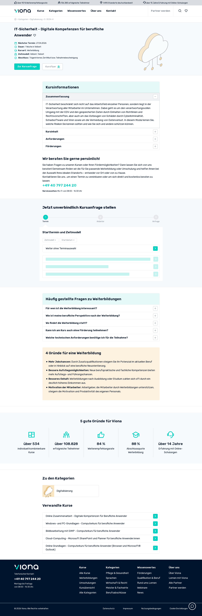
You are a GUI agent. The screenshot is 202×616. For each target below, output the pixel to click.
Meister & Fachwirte (117, 587)
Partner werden (160, 10)
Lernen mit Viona (178, 577)
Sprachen (111, 577)
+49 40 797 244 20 (59, 185)
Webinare (142, 587)
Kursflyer (52, 66)
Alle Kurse (84, 573)
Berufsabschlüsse (116, 592)
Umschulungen (87, 582)
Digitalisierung (36, 19)
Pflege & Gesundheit (117, 573)
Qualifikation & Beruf (148, 577)
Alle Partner (175, 582)
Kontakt (111, 10)
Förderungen (144, 573)
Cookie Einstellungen (179, 608)
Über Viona (175, 573)
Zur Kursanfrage (27, 66)
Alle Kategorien (87, 592)
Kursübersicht (87, 587)
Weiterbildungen (88, 577)
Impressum (128, 608)
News (140, 592)
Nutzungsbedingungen (151, 608)
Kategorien (23, 19)
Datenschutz (109, 608)
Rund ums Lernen (147, 582)
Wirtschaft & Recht (116, 582)
